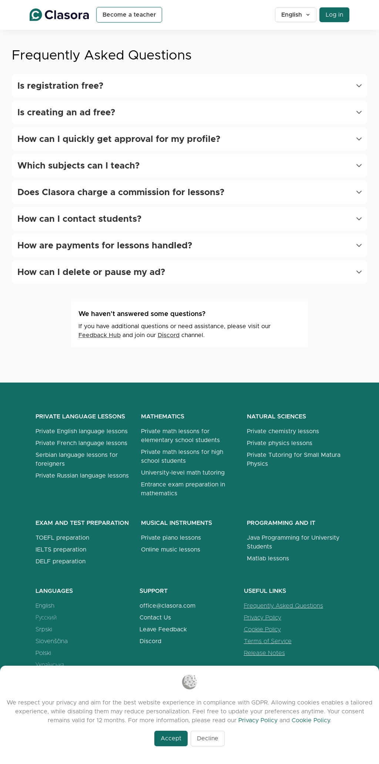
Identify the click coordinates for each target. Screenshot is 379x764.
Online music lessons (170, 549)
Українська (50, 665)
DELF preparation (60, 561)
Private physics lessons (279, 443)
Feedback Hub (99, 335)
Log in (334, 14)
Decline (207, 738)
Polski (43, 653)
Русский (46, 617)
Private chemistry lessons (283, 431)
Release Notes (264, 653)
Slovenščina (52, 641)
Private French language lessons (81, 443)
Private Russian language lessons (82, 475)
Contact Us (155, 617)
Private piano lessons (171, 537)
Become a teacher (129, 14)
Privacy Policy (262, 617)
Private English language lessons (82, 431)
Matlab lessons (268, 558)
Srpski (44, 629)
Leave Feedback (163, 629)
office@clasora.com (167, 605)
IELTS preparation (61, 549)
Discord (169, 335)
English (296, 14)
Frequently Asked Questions (283, 605)
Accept (171, 738)
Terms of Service (268, 641)
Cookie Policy (262, 629)
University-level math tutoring (183, 472)
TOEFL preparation (62, 537)
